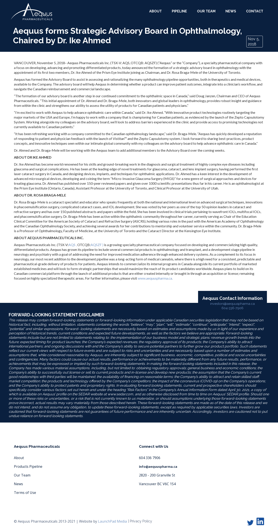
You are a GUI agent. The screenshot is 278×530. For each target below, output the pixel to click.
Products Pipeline (28, 466)
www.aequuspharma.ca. (155, 278)
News (230, 11)
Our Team (22, 475)
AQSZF (96, 245)
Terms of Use (25, 492)
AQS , (72, 245)
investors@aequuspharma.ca (232, 304)
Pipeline (179, 11)
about (155, 11)
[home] (31, 11)
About (19, 457)
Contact (254, 11)
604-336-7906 (232, 308)
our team (206, 11)
